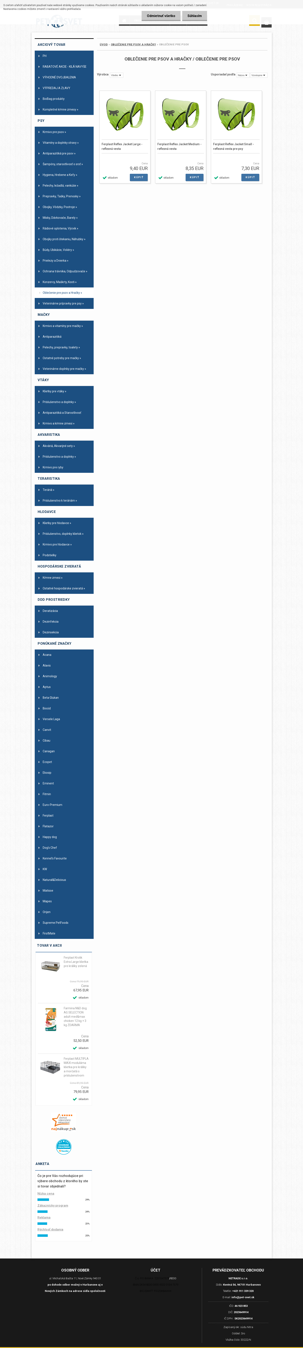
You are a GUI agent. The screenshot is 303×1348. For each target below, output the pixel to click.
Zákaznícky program (52, 1205)
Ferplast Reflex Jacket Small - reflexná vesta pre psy (233, 146)
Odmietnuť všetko (161, 16)
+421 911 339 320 (243, 1291)
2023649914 (241, 1312)
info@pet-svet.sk (242, 1297)
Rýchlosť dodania (50, 1229)
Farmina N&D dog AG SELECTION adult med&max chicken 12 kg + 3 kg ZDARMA (75, 1017)
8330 (173, 1278)
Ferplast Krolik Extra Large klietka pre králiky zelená (76, 962)
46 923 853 (241, 1305)
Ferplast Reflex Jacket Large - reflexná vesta (122, 146)
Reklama (43, 1217)
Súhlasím (194, 16)
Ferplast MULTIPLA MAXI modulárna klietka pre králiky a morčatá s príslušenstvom (76, 1067)
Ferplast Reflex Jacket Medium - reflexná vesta (179, 146)
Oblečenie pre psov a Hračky (133, 44)
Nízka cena (45, 1193)
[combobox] (243, 75)
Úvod (104, 44)
